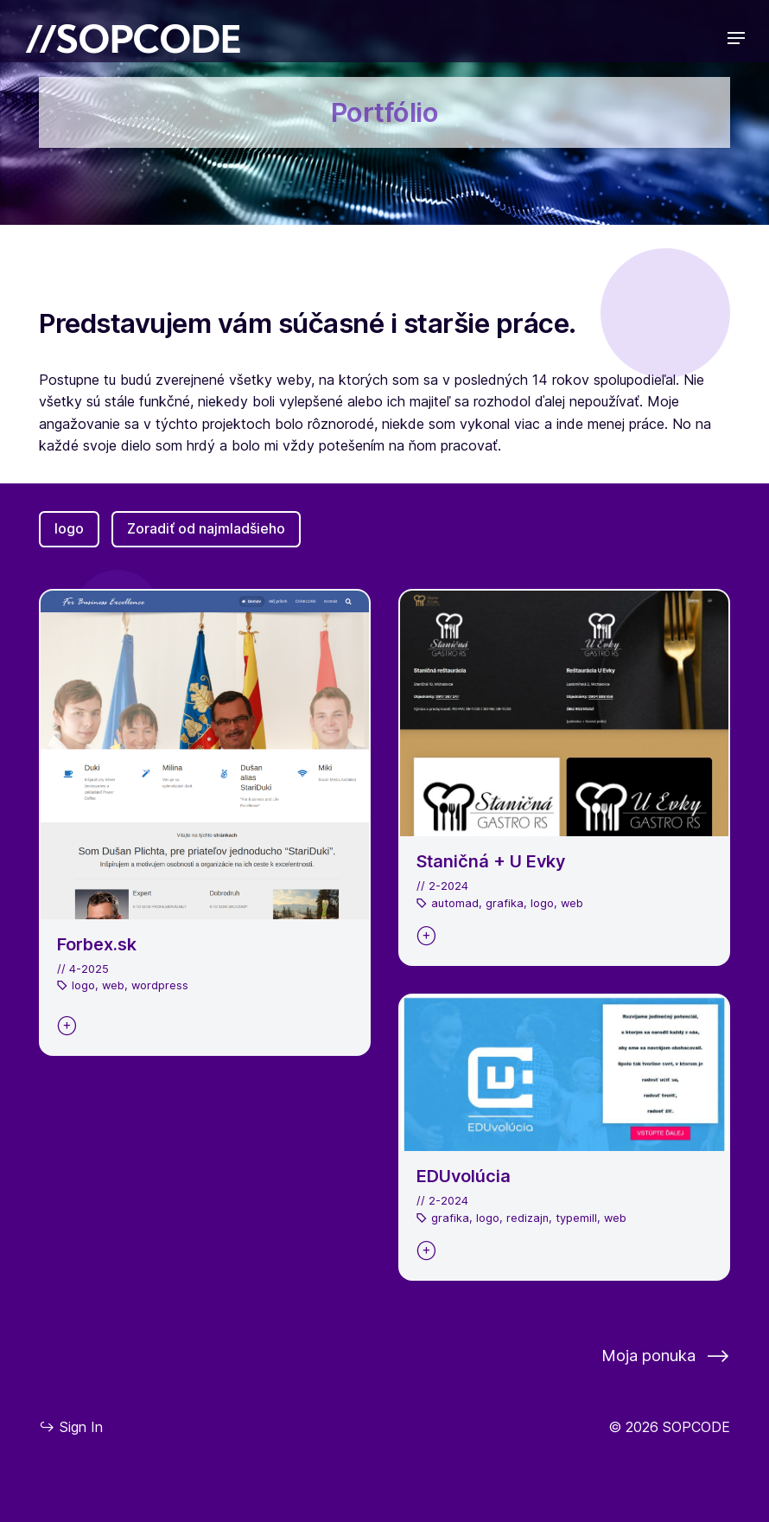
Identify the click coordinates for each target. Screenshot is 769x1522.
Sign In (71, 1426)
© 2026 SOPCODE (669, 1427)
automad (455, 903)
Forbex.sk (97, 944)
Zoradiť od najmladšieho (206, 528)
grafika (505, 903)
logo (69, 528)
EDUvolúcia (463, 1176)
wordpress (159, 985)
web (113, 985)
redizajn (527, 1218)
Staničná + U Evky (490, 861)
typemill (576, 1218)
